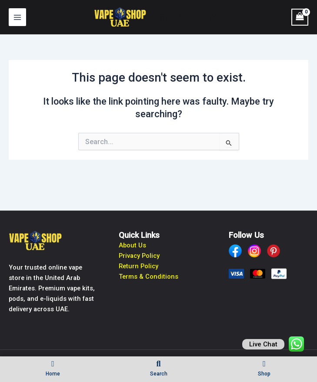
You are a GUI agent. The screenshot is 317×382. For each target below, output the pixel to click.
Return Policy (138, 266)
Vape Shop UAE (188, 17)
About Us (132, 245)
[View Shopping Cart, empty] (299, 17)
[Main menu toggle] (17, 17)
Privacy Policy (139, 256)
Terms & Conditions (148, 276)
